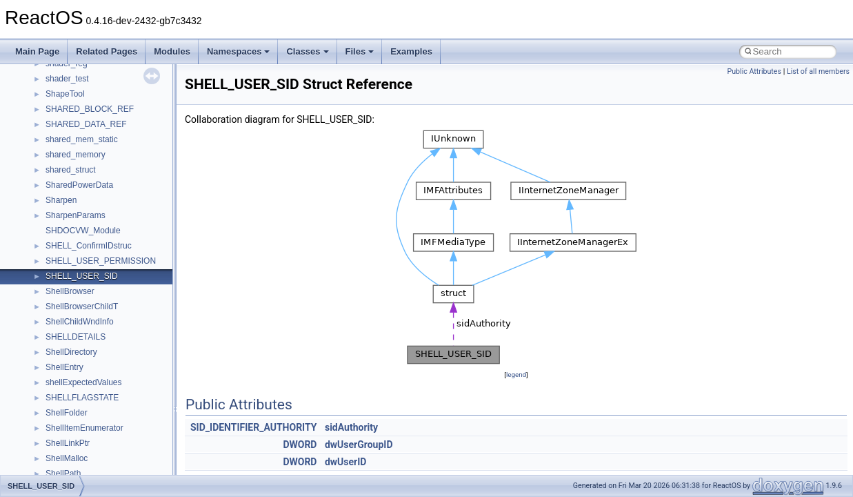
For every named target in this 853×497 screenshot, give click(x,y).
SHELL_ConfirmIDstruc (89, 246)
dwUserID (345, 461)
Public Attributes (754, 71)
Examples (411, 51)
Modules (172, 51)
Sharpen (61, 200)
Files (359, 51)
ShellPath (63, 473)
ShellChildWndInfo (80, 322)
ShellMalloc (67, 458)
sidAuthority (351, 427)
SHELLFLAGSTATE (82, 397)
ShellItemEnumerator (84, 428)
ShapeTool (65, 94)
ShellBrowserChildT (82, 306)
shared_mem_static (82, 139)
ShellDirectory (71, 352)
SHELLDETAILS (76, 337)
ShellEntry (64, 367)
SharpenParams (76, 215)
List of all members (818, 71)
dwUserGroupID (359, 444)
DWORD (300, 444)
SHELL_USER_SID (82, 276)
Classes (307, 51)
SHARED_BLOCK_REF (90, 109)
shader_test (67, 79)
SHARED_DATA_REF (86, 124)
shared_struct (71, 170)
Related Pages (106, 51)
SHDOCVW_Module (83, 230)
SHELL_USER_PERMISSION (101, 261)
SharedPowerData (79, 185)
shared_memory (76, 154)
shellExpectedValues (84, 382)
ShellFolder (67, 413)
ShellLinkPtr (68, 443)
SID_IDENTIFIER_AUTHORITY (253, 427)
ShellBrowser (70, 291)
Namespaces (238, 51)
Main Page (37, 51)
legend (516, 374)
